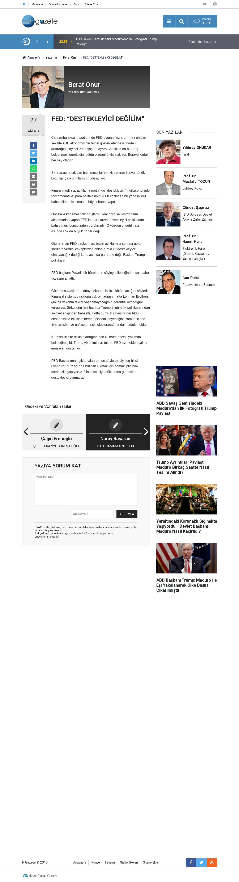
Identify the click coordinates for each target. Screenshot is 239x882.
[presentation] (37, 41)
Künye (95, 862)
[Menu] (169, 21)
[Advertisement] (86, 582)
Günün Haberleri (58, 4)
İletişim (110, 862)
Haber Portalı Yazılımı (43, 875)
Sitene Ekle (91, 4)
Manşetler (38, 4)
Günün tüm (202, 42)
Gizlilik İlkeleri (129, 862)
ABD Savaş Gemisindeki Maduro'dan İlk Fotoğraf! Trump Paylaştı (116, 41)
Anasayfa (79, 862)
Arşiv (76, 4)
